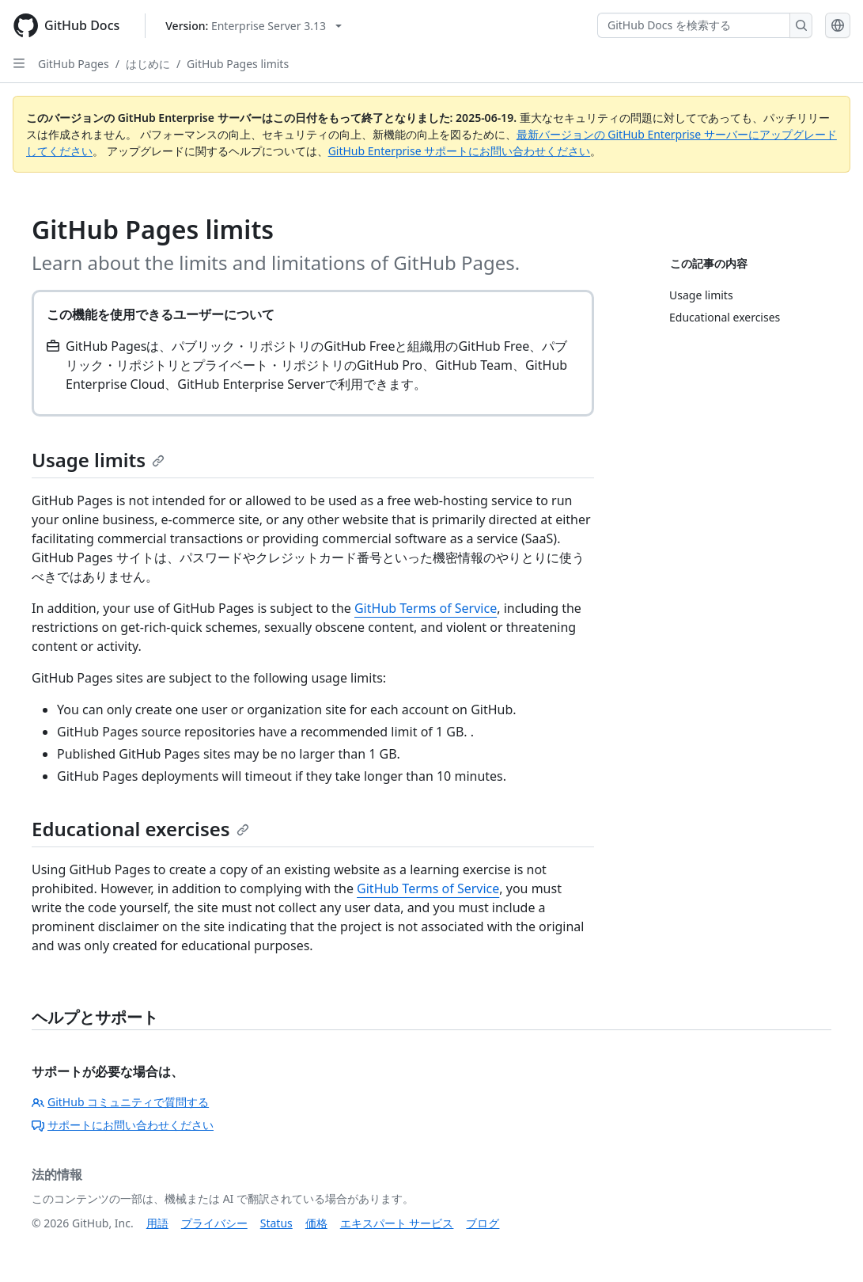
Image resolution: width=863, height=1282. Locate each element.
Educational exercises (140, 829)
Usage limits (98, 460)
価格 (316, 1223)
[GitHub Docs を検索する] (693, 25)
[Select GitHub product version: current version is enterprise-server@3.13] (253, 25)
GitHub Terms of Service (425, 608)
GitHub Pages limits (238, 63)
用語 (157, 1223)
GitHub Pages (73, 63)
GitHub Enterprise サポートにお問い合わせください (459, 150)
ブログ (482, 1223)
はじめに (148, 63)
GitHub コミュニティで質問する (120, 1101)
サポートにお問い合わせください (123, 1124)
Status (276, 1223)
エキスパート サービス (397, 1223)
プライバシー (214, 1223)
